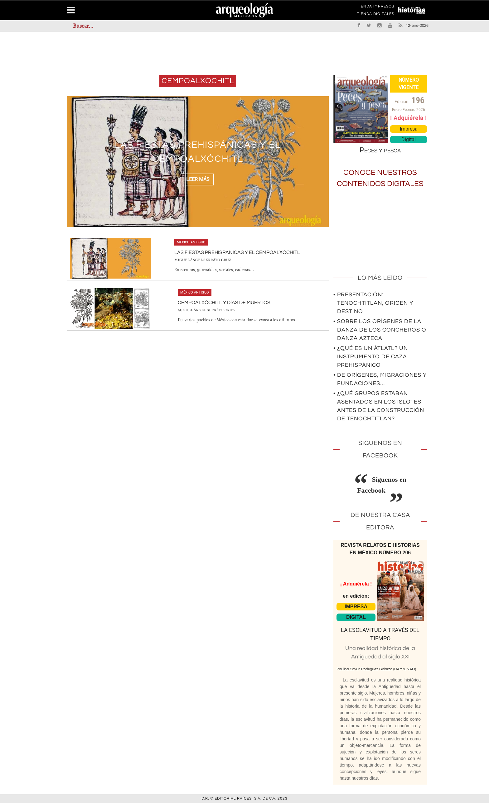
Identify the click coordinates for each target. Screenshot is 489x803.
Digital (408, 139)
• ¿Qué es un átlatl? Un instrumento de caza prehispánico (370, 356)
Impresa (409, 129)
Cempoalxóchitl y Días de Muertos (224, 302)
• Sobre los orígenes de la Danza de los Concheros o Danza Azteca (379, 329)
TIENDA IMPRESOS (375, 7)
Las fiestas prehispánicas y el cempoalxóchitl (237, 252)
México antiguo (191, 242)
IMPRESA (356, 606)
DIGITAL (356, 617)
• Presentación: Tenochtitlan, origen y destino (373, 303)
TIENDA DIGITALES (375, 15)
